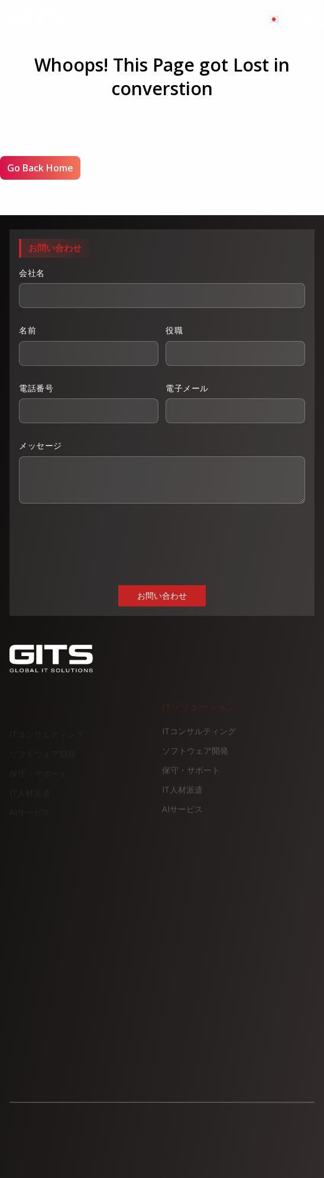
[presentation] (109, 543)
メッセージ (162, 472)
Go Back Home (40, 167)
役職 (235, 345)
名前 (88, 345)
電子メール (235, 403)
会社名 (162, 288)
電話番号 (88, 403)
